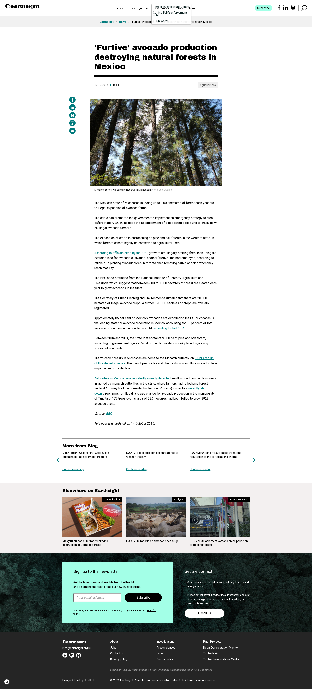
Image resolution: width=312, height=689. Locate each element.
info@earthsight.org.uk (76, 648)
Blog (116, 84)
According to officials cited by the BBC (120, 253)
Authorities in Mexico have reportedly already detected (132, 378)
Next (254, 459)
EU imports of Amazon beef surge (152, 541)
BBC (109, 414)
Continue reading (73, 469)
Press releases (166, 647)
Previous (58, 459)
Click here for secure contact (198, 680)
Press (179, 8)
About (193, 8)
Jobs (113, 647)
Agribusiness (208, 85)
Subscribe (263, 8)
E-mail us (204, 613)
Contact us (117, 653)
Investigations (139, 8)
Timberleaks (211, 653)
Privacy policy (118, 659)
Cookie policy (165, 659)
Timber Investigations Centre (221, 659)
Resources (162, 8)
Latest (119, 8)
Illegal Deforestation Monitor (221, 647)
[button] (8, 682)
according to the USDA (169, 328)
